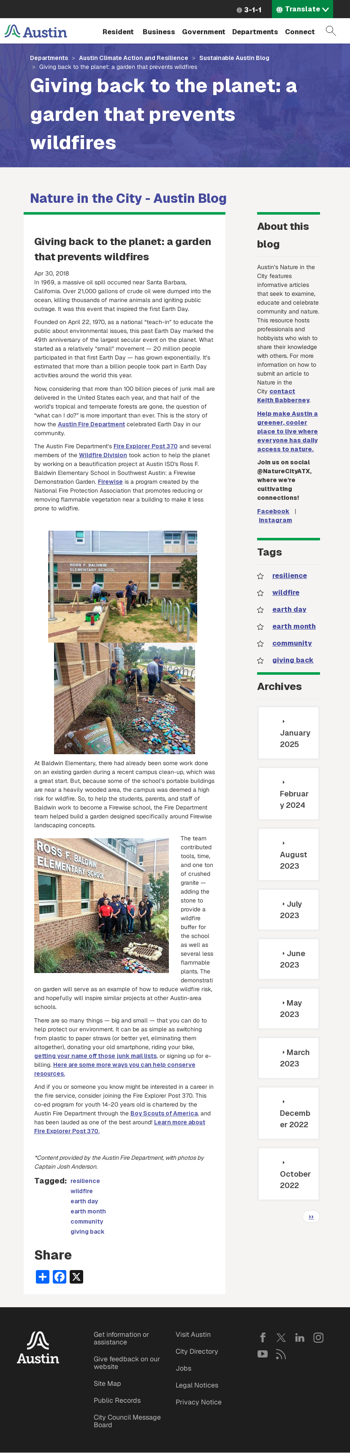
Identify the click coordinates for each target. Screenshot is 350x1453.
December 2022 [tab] (295, 1113)
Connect (300, 31)
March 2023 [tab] (295, 1058)
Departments (255, 31)
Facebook (273, 511)
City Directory (197, 1351)
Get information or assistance (121, 1338)
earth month (88, 1211)
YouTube (263, 1354)
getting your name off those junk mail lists (95, 1056)
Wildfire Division (103, 455)
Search (331, 31)
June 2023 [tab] (292, 959)
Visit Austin (193, 1334)
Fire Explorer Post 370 (146, 446)
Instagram (275, 520)
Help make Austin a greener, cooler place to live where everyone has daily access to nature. (287, 431)
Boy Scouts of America (164, 1113)
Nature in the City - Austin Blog (128, 198)
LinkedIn (300, 1338)
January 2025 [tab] (295, 733)
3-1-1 (252, 9)
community (87, 1221)
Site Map (107, 1383)
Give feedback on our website (127, 1363)
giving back (88, 1231)
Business (159, 31)
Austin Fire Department (91, 424)
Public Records (117, 1400)
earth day (84, 1201)
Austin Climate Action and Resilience (133, 58)
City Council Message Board (127, 1421)
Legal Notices (197, 1385)
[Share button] (42, 1276)
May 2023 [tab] (291, 1008)
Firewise (110, 481)
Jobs (183, 1368)
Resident (118, 31)
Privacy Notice (199, 1402)
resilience (85, 1181)
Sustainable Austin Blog (234, 58)
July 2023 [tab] (291, 909)
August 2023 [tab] (293, 855)
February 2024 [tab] (294, 794)
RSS (281, 1354)
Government (203, 31)
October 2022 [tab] (295, 1174)
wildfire (82, 1191)
